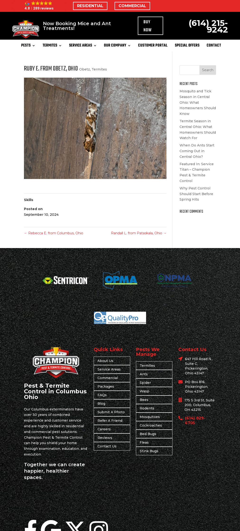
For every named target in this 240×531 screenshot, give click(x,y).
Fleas (144, 442)
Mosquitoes (150, 417)
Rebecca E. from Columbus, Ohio (53, 233)
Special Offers (187, 46)
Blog (101, 403)
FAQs (102, 395)
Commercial (107, 378)
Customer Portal (153, 46)
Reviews (104, 438)
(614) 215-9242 (208, 26)
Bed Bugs (148, 434)
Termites (49, 46)
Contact (214, 46)
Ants (144, 374)
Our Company (115, 46)
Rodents (147, 408)
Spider (145, 383)
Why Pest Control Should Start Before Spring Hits (196, 194)
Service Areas (80, 46)
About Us (105, 361)
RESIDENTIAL (90, 6)
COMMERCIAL (132, 6)
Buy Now (147, 26)
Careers (104, 429)
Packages (105, 386)
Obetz (84, 69)
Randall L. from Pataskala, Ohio (138, 233)
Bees (144, 400)
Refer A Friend (109, 420)
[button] (39, 6)
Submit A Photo (111, 412)
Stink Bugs (149, 451)
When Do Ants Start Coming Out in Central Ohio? (197, 151)
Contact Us (106, 446)
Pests (26, 46)
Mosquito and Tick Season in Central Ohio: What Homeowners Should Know (198, 102)
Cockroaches (151, 425)
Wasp (144, 391)
